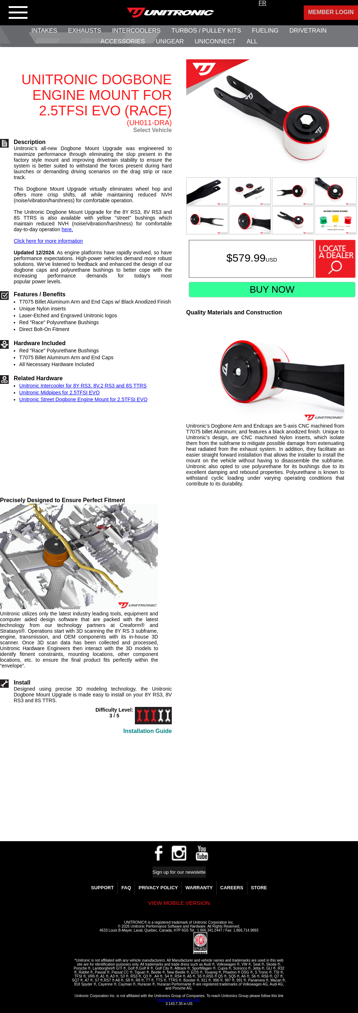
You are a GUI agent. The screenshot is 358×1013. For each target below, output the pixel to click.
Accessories (123, 41)
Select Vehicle (152, 130)
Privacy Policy (158, 887)
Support (102, 887)
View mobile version (179, 903)
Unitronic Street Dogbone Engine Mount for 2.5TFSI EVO (83, 399)
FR (262, 3)
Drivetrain (308, 30)
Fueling (265, 30)
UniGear (170, 41)
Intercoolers (136, 30)
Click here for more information (48, 241)
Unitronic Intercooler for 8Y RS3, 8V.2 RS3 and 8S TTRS (82, 386)
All (252, 41)
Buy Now (272, 289)
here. (67, 229)
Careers (231, 887)
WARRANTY (199, 887)
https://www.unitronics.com (179, 1000)
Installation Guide (147, 731)
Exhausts (84, 30)
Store (259, 887)
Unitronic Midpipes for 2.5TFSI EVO (59, 392)
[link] (176, 943)
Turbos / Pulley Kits (206, 30)
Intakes (44, 30)
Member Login (331, 12)
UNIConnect (215, 41)
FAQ (126, 887)
